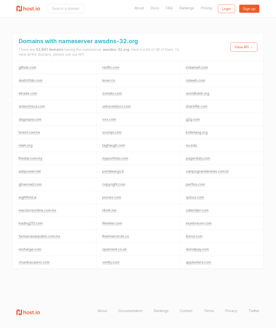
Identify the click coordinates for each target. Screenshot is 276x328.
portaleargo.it (113, 171)
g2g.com (193, 119)
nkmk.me (109, 210)
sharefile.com (196, 106)
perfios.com (195, 184)
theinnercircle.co (115, 236)
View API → (244, 47)
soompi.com (112, 132)
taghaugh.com (113, 145)
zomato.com (112, 93)
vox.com (109, 119)
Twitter (254, 311)
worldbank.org (197, 93)
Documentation (130, 311)
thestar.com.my (30, 158)
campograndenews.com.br (207, 171)
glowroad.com (30, 184)
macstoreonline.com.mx (37, 210)
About (139, 8)
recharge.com (30, 249)
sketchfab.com (30, 80)
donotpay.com (197, 249)
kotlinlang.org (197, 132)
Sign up (249, 9)
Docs (155, 8)
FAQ (169, 8)
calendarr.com (197, 210)
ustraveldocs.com (116, 106)
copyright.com (113, 184)
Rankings (186, 8)
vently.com (110, 262)
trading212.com (31, 223)
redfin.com (110, 67)
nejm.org (26, 145)
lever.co (108, 80)
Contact (186, 311)
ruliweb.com (195, 80)
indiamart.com (197, 67)
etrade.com (28, 93)
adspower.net (30, 171)
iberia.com (194, 236)
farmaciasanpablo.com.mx (39, 236)
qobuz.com (195, 197)
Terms (209, 311)
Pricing (206, 8)
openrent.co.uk (114, 249)
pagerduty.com (198, 158)
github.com (27, 67)
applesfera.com (198, 262)
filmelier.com (112, 223)
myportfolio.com (115, 158)
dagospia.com (30, 119)
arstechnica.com (32, 106)
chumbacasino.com (34, 262)
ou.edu (191, 145)
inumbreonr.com (199, 223)
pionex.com (111, 197)
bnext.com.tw (29, 132)
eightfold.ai (28, 197)
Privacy (231, 311)
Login (226, 9)
